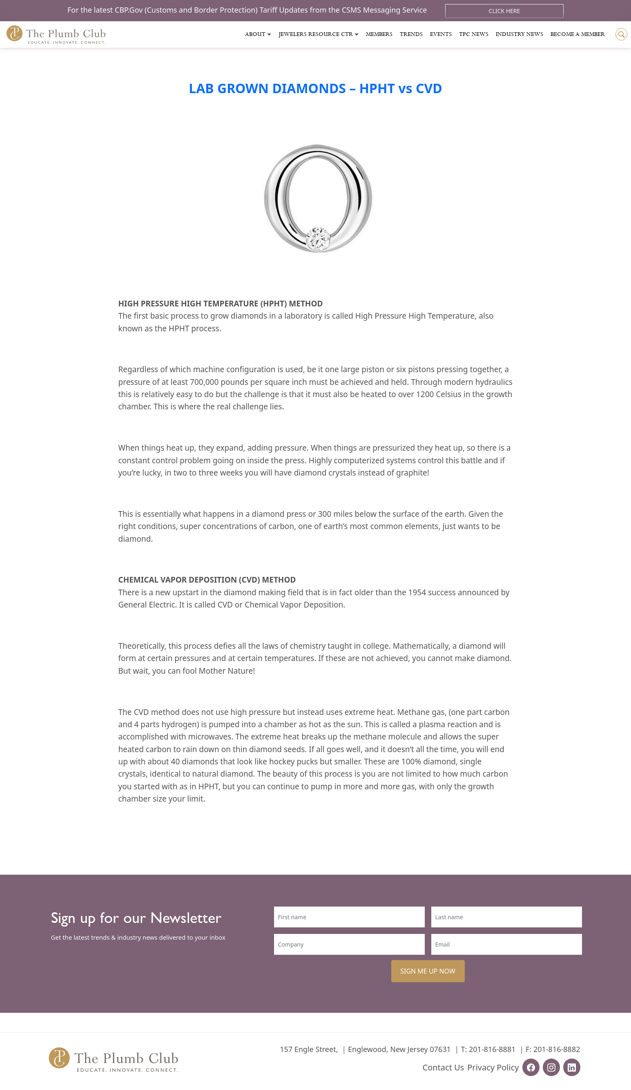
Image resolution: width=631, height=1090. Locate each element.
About (255, 34)
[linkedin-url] (571, 1067)
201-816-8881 (492, 1049)
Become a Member (578, 34)
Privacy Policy (493, 1067)
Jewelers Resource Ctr (316, 34)
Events (441, 34)
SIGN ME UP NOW (427, 971)
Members (379, 34)
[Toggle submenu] (269, 35)
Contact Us (443, 1067)
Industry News (519, 34)
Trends (411, 34)
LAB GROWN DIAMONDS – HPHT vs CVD (315, 88)
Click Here (504, 11)
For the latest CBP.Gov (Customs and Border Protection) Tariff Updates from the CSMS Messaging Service (248, 10)
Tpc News (473, 34)
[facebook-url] (531, 1067)
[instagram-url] (551, 1067)
